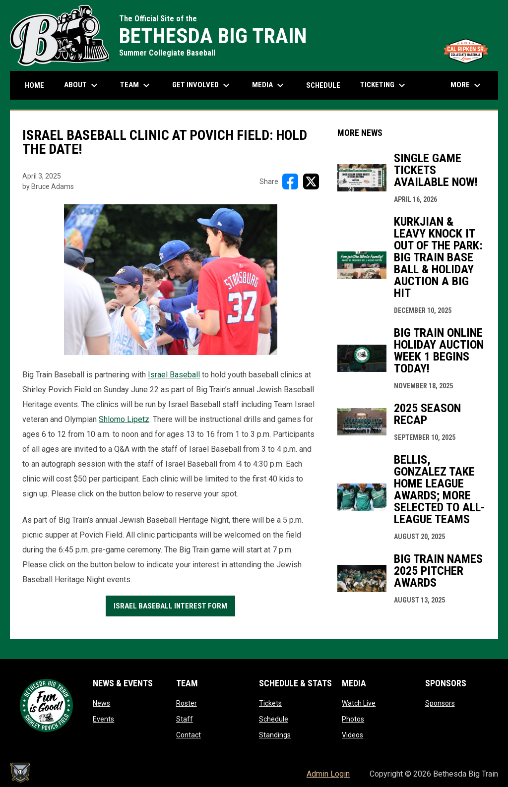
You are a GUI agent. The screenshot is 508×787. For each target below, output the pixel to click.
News (101, 703)
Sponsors (440, 703)
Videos (352, 735)
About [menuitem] (82, 85)
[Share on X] (311, 181)
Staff (184, 719)
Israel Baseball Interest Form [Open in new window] (170, 606)
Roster (186, 703)
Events (103, 719)
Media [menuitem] (269, 85)
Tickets (270, 703)
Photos (353, 719)
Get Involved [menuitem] (202, 85)
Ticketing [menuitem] (384, 85)
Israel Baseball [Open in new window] (174, 374)
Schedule (273, 719)
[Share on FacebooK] (290, 181)
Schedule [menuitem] (323, 85)
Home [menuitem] (34, 85)
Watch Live (359, 703)
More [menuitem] (466, 85)
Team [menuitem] (136, 85)
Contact (188, 735)
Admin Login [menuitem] (328, 774)
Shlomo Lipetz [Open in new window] (124, 419)
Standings (275, 735)
